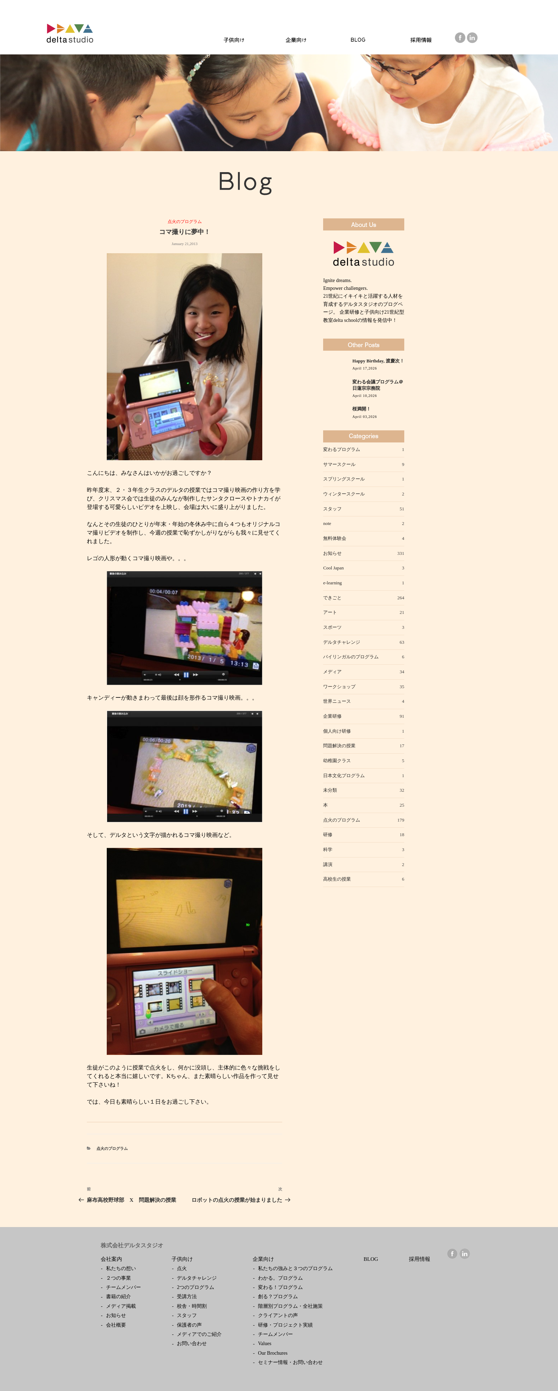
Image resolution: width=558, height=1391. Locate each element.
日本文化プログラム (344, 775)
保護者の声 (189, 1325)
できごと (332, 597)
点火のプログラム (185, 221)
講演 (327, 864)
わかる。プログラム (280, 1278)
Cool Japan (333, 567)
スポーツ (332, 627)
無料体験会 (334, 538)
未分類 (330, 790)
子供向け (182, 1259)
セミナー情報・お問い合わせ (290, 1362)
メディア (332, 671)
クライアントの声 (278, 1315)
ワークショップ (339, 686)
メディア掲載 (121, 1306)
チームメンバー (123, 1287)
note (327, 523)
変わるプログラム (341, 449)
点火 (182, 1268)
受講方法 (187, 1296)
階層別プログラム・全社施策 (290, 1306)
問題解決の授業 (339, 745)
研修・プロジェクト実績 (285, 1325)
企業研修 (332, 716)
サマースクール (339, 464)
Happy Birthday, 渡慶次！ (378, 361)
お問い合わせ (192, 1343)
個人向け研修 (337, 731)
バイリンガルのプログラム (351, 656)
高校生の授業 (337, 879)
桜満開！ (361, 409)
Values (264, 1343)
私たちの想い (121, 1268)
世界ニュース (337, 701)
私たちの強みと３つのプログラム (295, 1268)
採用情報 (419, 1259)
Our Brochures (273, 1353)
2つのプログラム (195, 1287)
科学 (327, 849)
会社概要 (116, 1325)
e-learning (332, 582)
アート (330, 612)
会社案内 (111, 1259)
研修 (327, 834)
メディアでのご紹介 (199, 1334)
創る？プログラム (278, 1296)
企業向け (263, 1259)
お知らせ (332, 553)
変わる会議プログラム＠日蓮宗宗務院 (377, 385)
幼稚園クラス (337, 760)
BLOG (371, 1259)
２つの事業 (118, 1278)
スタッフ (332, 508)
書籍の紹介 (118, 1296)
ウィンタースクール (344, 494)
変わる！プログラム (280, 1287)
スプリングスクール (344, 479)
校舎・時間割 (192, 1306)
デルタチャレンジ (341, 642)
